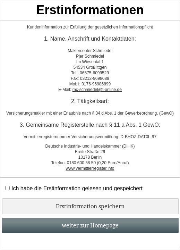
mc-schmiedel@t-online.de (97, 89)
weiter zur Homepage (90, 225)
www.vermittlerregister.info (90, 168)
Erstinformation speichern (90, 206)
